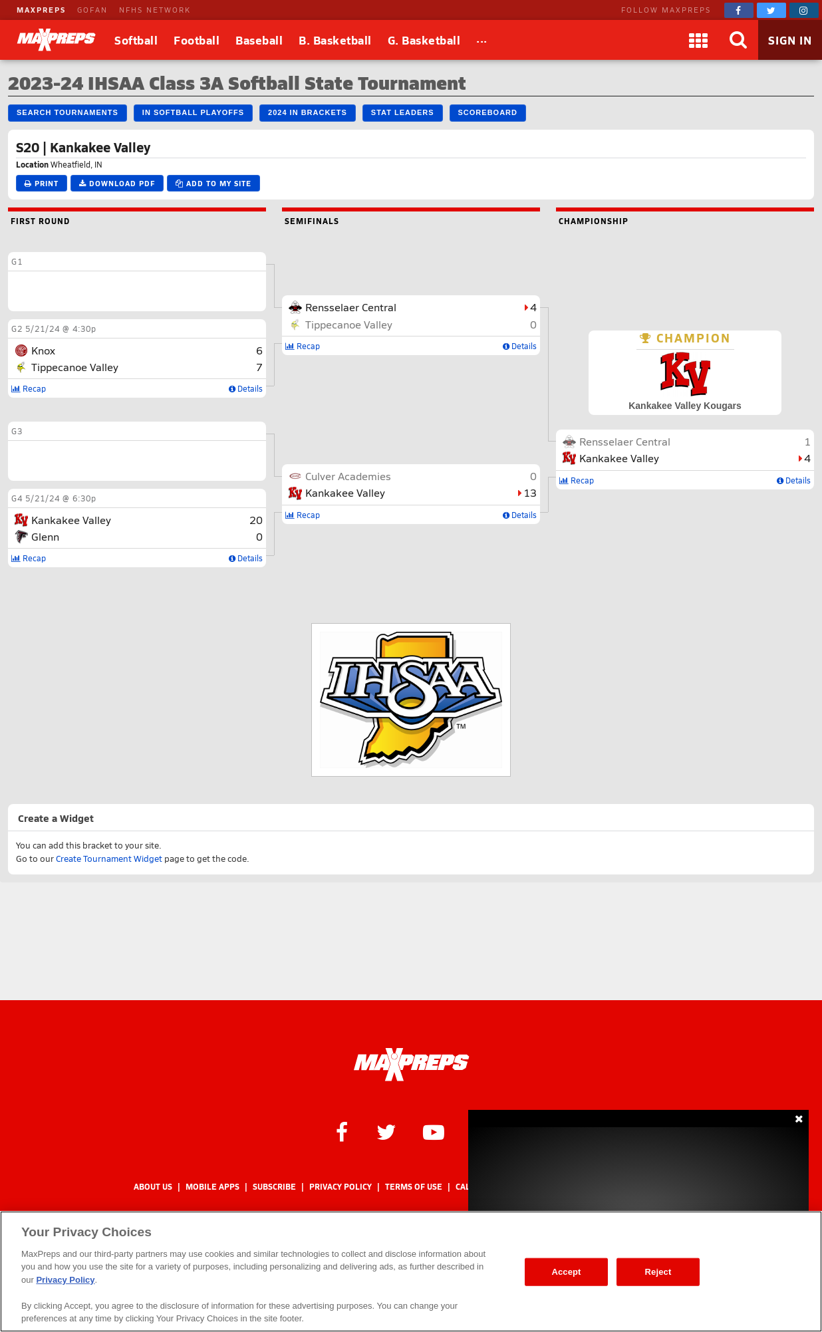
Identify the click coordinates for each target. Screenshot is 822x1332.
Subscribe (274, 1186)
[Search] (738, 40)
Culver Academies (348, 476)
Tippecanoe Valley (74, 367)
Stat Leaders (402, 112)
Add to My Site (213, 183)
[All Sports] (481, 40)
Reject (658, 1272)
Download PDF (117, 183)
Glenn (45, 536)
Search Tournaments (67, 112)
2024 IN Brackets (307, 112)
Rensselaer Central (350, 307)
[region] (411, 1271)
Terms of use (413, 1186)
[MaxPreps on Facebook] (739, 10)
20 (256, 520)
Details (246, 388)
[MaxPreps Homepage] (411, 1064)
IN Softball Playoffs (193, 112)
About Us (153, 1186)
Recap (28, 388)
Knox (43, 350)
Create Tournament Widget (109, 859)
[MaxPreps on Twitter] (771, 10)
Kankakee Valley (71, 520)
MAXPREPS (41, 10)
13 (530, 492)
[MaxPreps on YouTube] (433, 1131)
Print (42, 183)
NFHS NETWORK (155, 10)
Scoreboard (487, 112)
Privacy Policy (340, 1186)
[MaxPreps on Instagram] (804, 10)
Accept (566, 1272)
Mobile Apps (212, 1186)
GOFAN (92, 10)
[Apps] (698, 40)
